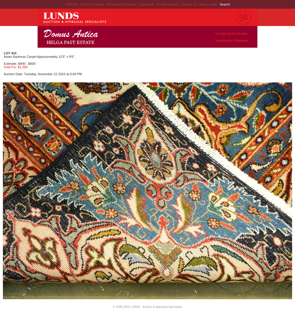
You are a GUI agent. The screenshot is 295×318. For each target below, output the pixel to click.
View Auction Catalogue (232, 40)
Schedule (71, 4)
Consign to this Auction (231, 33)
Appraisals (147, 4)
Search (225, 4)
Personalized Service (122, 4)
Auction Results (167, 4)
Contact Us (189, 4)
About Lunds (208, 4)
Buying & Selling (93, 4)
